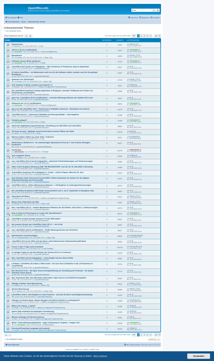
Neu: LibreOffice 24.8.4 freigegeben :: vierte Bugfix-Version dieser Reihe (42, 258)
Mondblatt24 (18, 139)
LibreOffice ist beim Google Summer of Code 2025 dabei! (36, 219)
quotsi (16, 133)
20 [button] (156, 36)
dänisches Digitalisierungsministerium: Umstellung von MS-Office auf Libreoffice (46, 126)
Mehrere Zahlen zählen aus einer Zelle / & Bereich (33, 137)
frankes (16, 330)
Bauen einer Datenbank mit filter (25, 202)
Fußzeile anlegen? (19, 120)
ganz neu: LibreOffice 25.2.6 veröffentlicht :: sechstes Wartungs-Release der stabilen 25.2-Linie (52, 98)
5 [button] (150, 36)
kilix (15, 319)
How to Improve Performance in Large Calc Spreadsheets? (37, 213)
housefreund (18, 302)
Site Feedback (48, 248)
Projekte (45, 152)
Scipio (16, 307)
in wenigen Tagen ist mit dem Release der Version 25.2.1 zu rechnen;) (41, 252)
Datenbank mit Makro (21, 196)
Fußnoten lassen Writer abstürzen (26, 61)
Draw (39, 133)
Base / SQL (49, 57)
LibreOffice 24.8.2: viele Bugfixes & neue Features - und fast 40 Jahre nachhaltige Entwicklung (52, 295)
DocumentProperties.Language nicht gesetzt (31, 328)
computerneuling (22, 237)
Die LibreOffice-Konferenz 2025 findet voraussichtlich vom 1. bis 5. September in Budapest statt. (53, 191)
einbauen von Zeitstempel (23, 79)
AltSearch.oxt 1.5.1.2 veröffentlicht (26, 103)
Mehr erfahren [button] (100, 356)
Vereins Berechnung (20, 289)
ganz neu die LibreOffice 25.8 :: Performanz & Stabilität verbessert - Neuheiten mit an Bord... (51, 109)
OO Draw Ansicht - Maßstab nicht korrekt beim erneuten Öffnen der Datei (43, 131)
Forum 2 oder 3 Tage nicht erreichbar (27, 247)
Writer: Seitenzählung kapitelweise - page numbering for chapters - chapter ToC (46, 323)
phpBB (75, 349)
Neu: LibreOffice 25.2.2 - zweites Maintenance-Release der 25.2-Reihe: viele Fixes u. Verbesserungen (55, 207)
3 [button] (144, 36)
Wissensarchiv (49, 325)
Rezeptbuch (17, 55)
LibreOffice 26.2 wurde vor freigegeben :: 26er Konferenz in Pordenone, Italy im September (50, 67)
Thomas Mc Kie (19, 248)
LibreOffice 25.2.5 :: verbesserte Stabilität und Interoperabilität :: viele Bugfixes (45, 114)
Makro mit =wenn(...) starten (23, 306)
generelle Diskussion (42, 68)
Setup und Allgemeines (49, 52)
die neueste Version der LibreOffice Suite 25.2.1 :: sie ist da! (37, 224)
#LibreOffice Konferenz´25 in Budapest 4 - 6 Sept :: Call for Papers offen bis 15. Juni (47, 172)
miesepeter (18, 52)
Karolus (17, 87)
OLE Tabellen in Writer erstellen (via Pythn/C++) (32, 85)
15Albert (20, 157)
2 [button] (141, 36)
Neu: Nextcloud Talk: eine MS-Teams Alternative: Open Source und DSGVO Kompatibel (49, 278)
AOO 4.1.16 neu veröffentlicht (24, 50)
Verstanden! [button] (198, 356)
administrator (19, 152)
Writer (44, 63)
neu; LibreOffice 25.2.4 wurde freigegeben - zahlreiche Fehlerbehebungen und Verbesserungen (52, 161)
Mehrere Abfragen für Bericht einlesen (28, 317)
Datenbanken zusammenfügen (25, 236)
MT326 (19, 313)
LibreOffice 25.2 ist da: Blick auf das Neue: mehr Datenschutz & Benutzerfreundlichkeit (49, 241)
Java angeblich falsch (21, 156)
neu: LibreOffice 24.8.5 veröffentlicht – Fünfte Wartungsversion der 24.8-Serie (45, 230)
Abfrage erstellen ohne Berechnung (27, 283)
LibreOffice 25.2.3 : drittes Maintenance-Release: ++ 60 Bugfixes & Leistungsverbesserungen (51, 185)
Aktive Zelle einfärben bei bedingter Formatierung (33, 311)
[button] (134, 35)
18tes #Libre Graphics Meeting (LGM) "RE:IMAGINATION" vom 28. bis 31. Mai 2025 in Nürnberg (52, 167)
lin (15, 68)
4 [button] (147, 36)
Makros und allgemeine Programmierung (52, 87)
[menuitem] (20, 17)
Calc (41, 46)
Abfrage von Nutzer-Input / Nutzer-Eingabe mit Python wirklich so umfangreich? (46, 300)
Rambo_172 (21, 57)
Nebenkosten (17, 44)
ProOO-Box (16, 150)
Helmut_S (17, 46)
